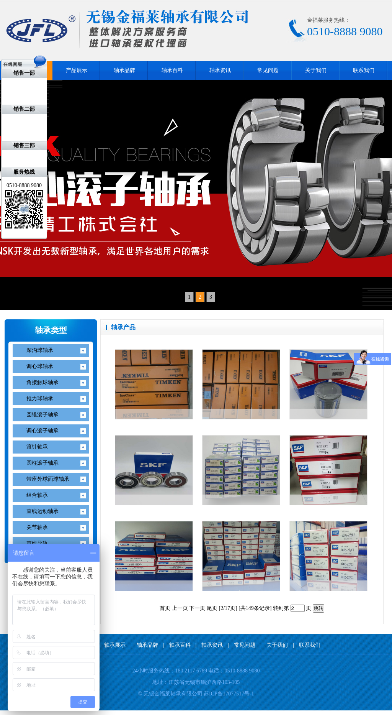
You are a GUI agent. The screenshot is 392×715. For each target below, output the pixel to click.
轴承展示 (115, 645)
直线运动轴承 (42, 511)
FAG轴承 (31, 712)
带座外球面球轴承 (47, 479)
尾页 (212, 608)
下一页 (197, 608)
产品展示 (76, 70)
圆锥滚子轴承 (42, 414)
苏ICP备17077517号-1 (229, 694)
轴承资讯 (220, 70)
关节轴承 (37, 527)
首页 (165, 608)
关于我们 (316, 70)
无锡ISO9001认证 (61, 712)
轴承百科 (172, 70)
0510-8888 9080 (242, 671)
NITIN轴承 (22, 712)
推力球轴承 (39, 398)
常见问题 (268, 70)
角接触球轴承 (42, 382)
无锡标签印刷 (74, 712)
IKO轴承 (3, 712)
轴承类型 (51, 330)
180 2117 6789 (191, 671)
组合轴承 (37, 495)
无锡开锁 (49, 712)
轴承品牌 (124, 70)
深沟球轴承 (39, 350)
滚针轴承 (37, 447)
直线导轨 (37, 543)
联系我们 (363, 70)
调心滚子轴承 (42, 431)
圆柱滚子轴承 (42, 463)
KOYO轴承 (40, 712)
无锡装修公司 (86, 712)
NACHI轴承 (13, 712)
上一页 (180, 608)
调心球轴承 (39, 366)
